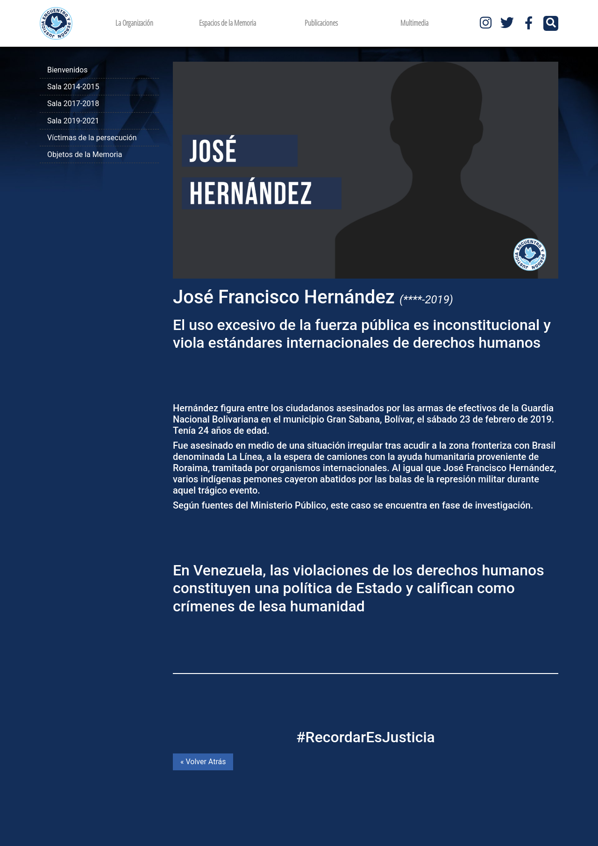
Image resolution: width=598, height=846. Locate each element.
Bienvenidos (67, 69)
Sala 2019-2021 (73, 120)
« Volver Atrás (203, 761)
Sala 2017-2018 (73, 103)
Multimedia (414, 23)
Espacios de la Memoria (227, 23)
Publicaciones (321, 23)
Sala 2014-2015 (73, 86)
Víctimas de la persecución (92, 137)
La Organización (134, 23)
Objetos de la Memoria (84, 154)
